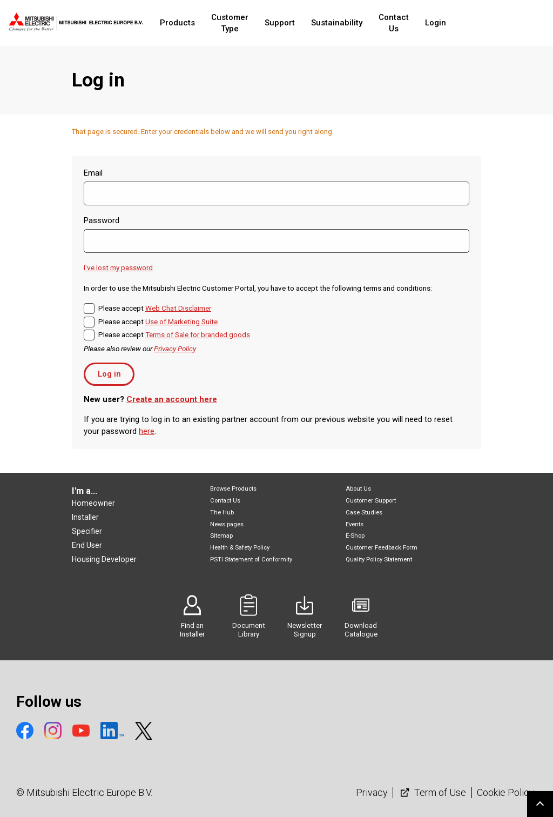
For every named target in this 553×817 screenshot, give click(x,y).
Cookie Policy (505, 792)
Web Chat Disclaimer (178, 308)
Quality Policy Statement (379, 559)
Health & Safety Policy (239, 547)
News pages (227, 524)
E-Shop (355, 535)
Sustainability (363, 23)
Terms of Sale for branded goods (197, 334)
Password (101, 220)
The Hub (222, 512)
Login (474, 23)
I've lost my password (118, 267)
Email (93, 173)
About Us (358, 488)
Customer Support (371, 500)
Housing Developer (104, 559)
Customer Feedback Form (381, 547)
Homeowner (93, 503)
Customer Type (246, 23)
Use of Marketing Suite (181, 321)
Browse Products (233, 488)
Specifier (87, 531)
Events (354, 524)
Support (307, 23)
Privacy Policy (175, 348)
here (146, 431)
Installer (85, 517)
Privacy (372, 792)
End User (87, 545)
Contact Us (427, 23)
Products (184, 23)
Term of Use (432, 792)
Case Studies (364, 512)
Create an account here (171, 399)
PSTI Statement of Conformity (251, 559)
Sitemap (221, 535)
